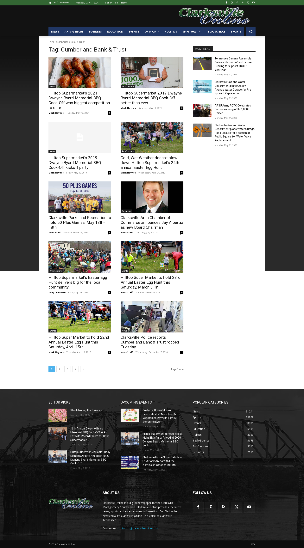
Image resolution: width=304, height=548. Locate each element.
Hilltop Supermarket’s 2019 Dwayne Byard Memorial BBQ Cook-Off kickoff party (74, 162)
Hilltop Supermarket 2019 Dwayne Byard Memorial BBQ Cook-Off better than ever (151, 98)
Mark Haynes (56, 112)
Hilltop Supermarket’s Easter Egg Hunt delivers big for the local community (77, 282)
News (52, 86)
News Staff (54, 232)
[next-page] (83, 369)
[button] (251, 31)
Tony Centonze (57, 292)
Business (126, 211)
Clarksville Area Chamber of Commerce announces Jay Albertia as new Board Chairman (152, 222)
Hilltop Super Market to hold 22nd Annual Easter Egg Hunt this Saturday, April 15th (78, 342)
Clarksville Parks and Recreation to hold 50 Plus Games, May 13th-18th (79, 222)
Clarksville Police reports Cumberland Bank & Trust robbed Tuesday (150, 342)
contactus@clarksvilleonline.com (137, 528)
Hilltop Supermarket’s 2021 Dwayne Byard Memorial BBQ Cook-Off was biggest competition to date (79, 100)
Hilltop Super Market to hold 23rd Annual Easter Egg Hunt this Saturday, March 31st (150, 282)
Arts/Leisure (128, 86)
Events (53, 211)
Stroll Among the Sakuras (86, 410)
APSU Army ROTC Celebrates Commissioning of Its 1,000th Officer (233, 109)
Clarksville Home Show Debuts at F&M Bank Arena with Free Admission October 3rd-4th (162, 461)
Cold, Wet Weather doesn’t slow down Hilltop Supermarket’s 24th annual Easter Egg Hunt (150, 162)
